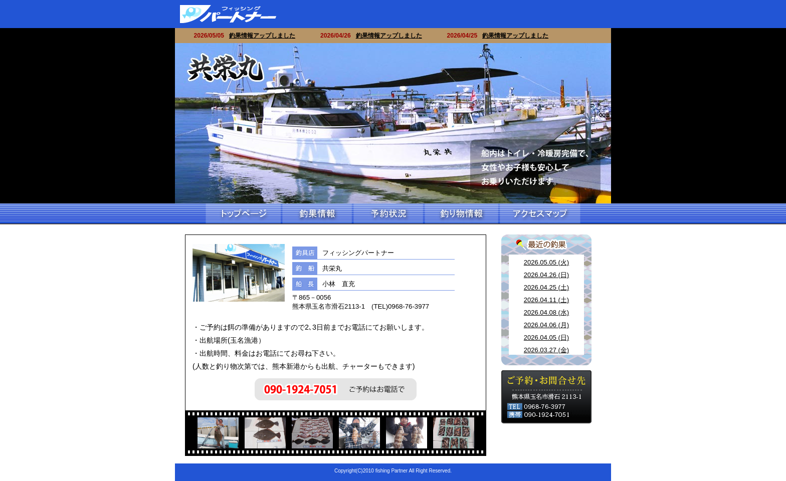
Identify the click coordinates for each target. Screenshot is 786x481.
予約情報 (387, 213)
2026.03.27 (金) (546, 350)
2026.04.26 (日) (546, 275)
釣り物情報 (460, 213)
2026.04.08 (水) (546, 312)
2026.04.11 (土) (546, 300)
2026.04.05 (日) (546, 337)
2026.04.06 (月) (546, 325)
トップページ (243, 213)
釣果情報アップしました (267, 35)
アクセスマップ (539, 213)
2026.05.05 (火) (546, 262)
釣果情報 (316, 213)
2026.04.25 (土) (546, 287)
